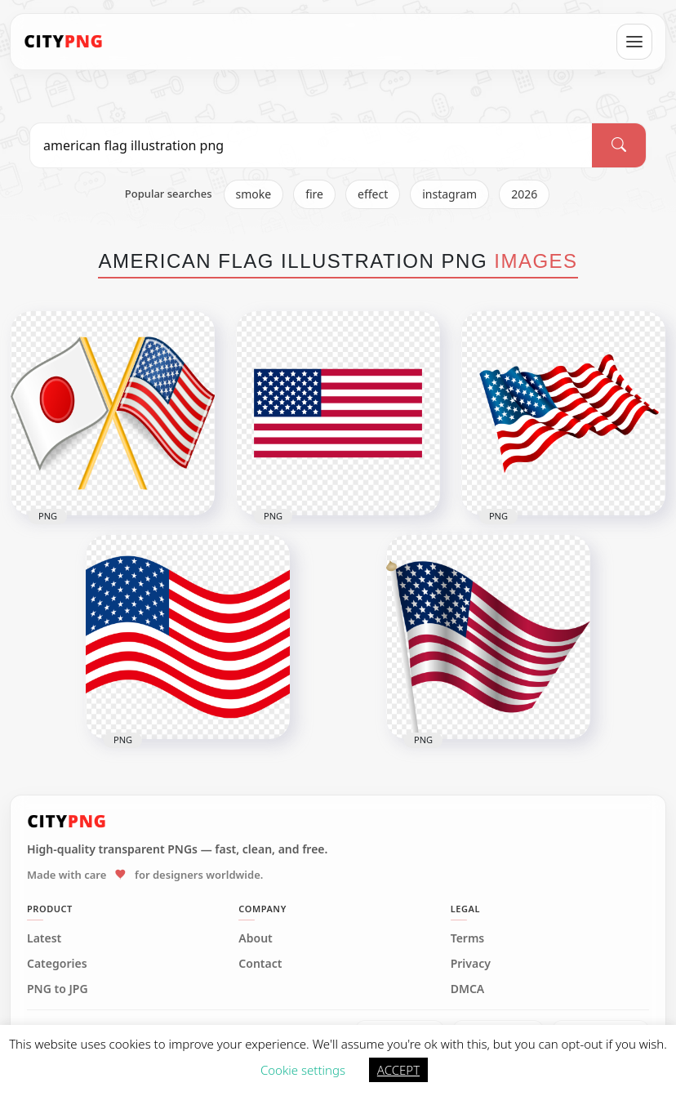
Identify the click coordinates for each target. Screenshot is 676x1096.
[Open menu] (634, 42)
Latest (44, 938)
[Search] (619, 145)
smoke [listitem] (254, 194)
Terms (468, 938)
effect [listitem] (373, 194)
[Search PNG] (311, 145)
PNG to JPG (57, 989)
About (255, 938)
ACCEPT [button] (398, 1070)
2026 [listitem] (524, 194)
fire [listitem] (314, 194)
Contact (260, 963)
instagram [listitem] (449, 194)
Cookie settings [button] (302, 1070)
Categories (57, 963)
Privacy (471, 963)
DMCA (468, 989)
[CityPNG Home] (64, 41)
